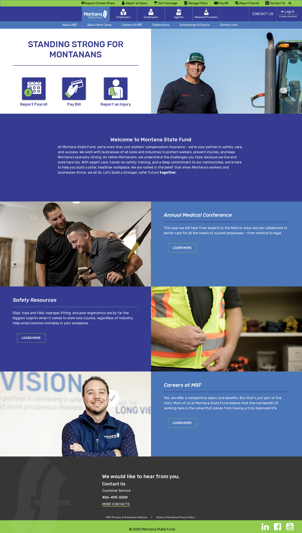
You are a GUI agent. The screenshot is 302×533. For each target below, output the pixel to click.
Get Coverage (165, 3)
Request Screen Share (98, 3)
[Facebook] (277, 528)
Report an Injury (134, 3)
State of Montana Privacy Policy (175, 517)
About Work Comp (99, 25)
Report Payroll (247, 3)
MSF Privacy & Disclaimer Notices (126, 517)
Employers (123, 14)
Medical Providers (206, 14)
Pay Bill (221, 3)
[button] (182, 248)
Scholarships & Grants (194, 25)
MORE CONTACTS (116, 504)
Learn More (182, 248)
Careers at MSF (132, 25)
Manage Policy (196, 3)
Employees (151, 14)
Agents (179, 14)
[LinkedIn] (265, 528)
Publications (161, 25)
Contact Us (275, 3)
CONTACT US (262, 14)
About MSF (69, 25)
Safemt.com (229, 25)
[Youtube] (290, 528)
